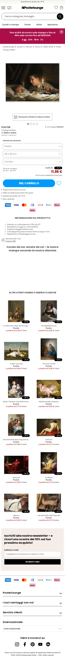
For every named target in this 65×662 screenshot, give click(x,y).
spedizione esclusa (54, 175)
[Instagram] (17, 644)
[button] (9, 7)
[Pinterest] (32, 644)
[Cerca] (60, 16)
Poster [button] (8, 146)
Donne (37, 47)
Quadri (20, 47)
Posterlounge (8, 47)
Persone (29, 47)
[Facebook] (25, 644)
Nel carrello (29, 183)
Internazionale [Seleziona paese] (12, 628)
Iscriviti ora (32, 561)
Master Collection (8, 135)
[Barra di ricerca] (30, 16)
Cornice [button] (8, 161)
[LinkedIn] (48, 644)
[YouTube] (40, 644)
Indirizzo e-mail (11, 550)
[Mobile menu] (3, 7)
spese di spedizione (38, 652)
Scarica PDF (11, 241)
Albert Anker (48, 47)
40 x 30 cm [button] (10, 154)
